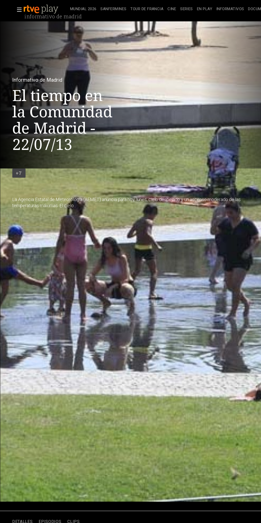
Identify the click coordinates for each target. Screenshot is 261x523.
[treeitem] (83, 9)
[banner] (45, 9)
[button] (17, 9)
